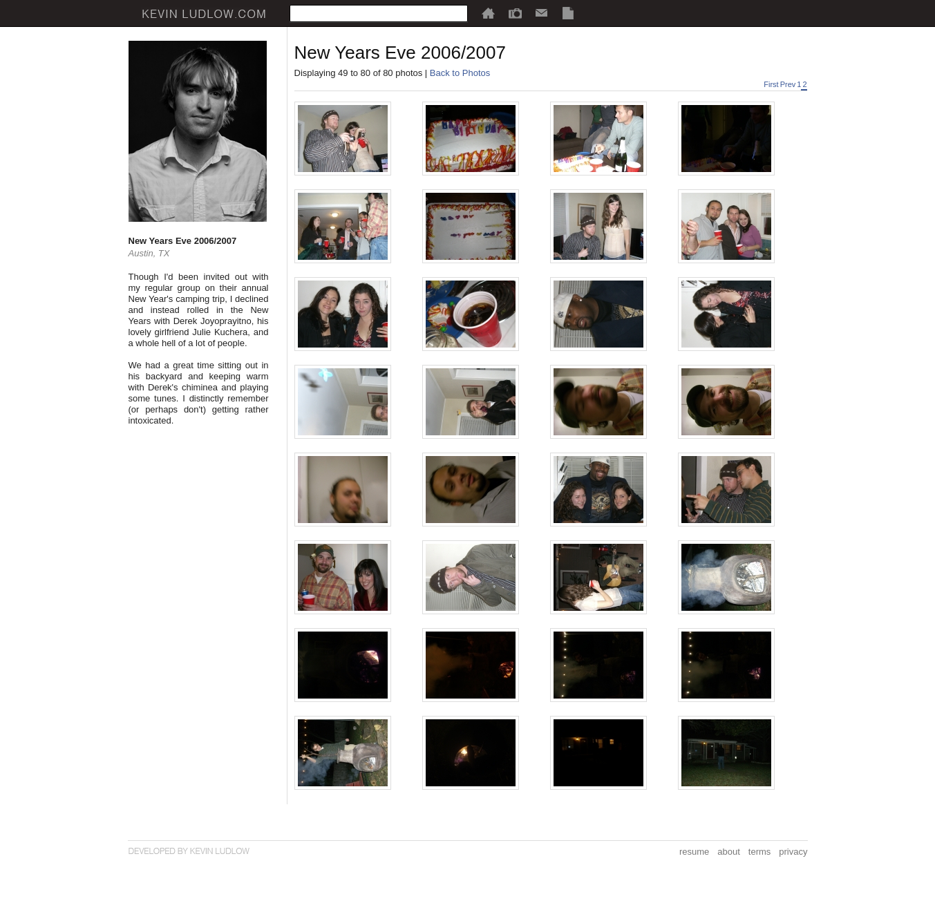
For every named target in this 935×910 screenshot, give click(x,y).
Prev (788, 84)
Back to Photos (460, 73)
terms (759, 851)
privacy (793, 851)
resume (694, 851)
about (728, 851)
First (771, 84)
